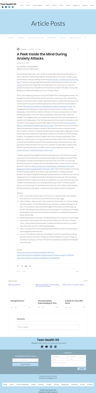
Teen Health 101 (8, 4)
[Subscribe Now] (25, 364)
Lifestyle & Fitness (75, 38)
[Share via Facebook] (17, 266)
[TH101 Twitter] (2, 7)
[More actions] (78, 49)
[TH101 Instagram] (9, 7)
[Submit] (81, 368)
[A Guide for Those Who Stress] (75, 291)
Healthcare (21, 38)
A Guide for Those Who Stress (74, 302)
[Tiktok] (55, 347)
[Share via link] (30, 266)
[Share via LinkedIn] (26, 266)
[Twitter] (42, 347)
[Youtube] (46, 347)
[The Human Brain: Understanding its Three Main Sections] (48, 291)
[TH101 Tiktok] (12, 7)
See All (86, 280)
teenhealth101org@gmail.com (48, 378)
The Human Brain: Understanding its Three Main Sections (47, 302)
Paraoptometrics (17, 301)
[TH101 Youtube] (6, 7)
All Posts (11, 38)
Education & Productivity (36, 38)
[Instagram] (51, 347)
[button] (85, 37)
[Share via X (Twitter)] (22, 266)
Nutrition (63, 38)
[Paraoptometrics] (21, 291)
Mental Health (51, 38)
